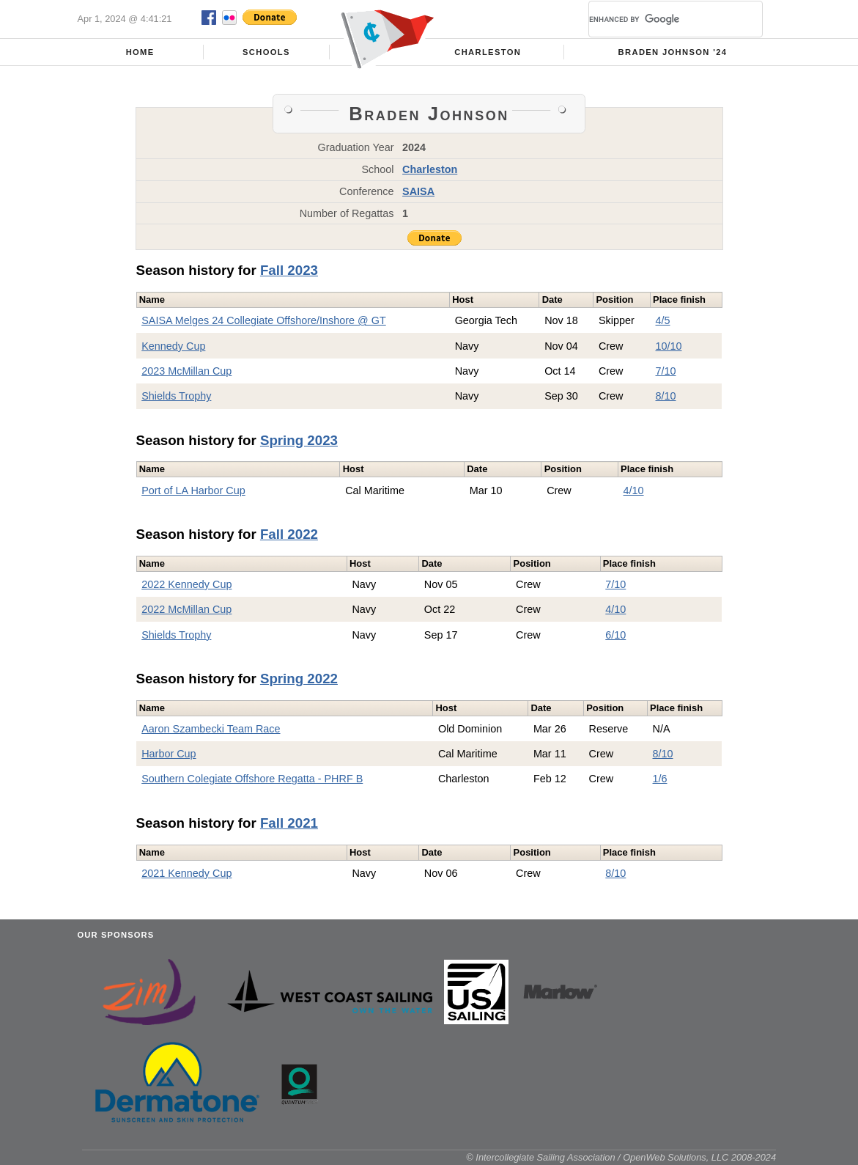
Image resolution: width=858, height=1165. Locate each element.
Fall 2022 (289, 534)
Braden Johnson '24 (673, 52)
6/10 (615, 635)
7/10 (666, 371)
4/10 (634, 490)
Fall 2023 (289, 270)
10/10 (669, 346)
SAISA (418, 191)
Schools (266, 52)
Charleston (487, 52)
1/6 (660, 778)
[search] (658, 19)
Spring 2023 (299, 440)
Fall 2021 (289, 823)
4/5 (663, 320)
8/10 (666, 396)
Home (140, 52)
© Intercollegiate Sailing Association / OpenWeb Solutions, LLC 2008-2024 (621, 1157)
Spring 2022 (299, 678)
